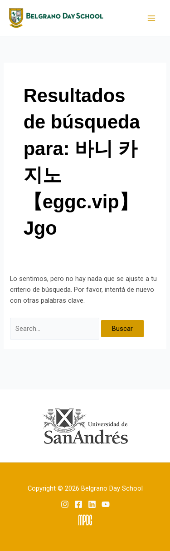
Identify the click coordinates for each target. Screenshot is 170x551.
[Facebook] (78, 504)
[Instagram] (65, 504)
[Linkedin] (92, 504)
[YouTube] (106, 504)
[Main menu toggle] (151, 18)
